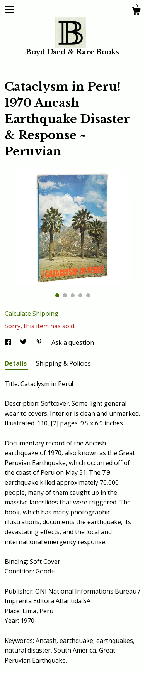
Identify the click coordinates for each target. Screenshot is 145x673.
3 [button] (73, 295)
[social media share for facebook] (8, 342)
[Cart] (136, 12)
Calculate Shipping (31, 313)
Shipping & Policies (63, 363)
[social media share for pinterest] (40, 342)
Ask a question (72, 342)
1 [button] (57, 295)
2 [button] (65, 295)
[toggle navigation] (9, 9)
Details (16, 363)
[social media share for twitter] (24, 342)
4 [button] (80, 295)
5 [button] (88, 295)
